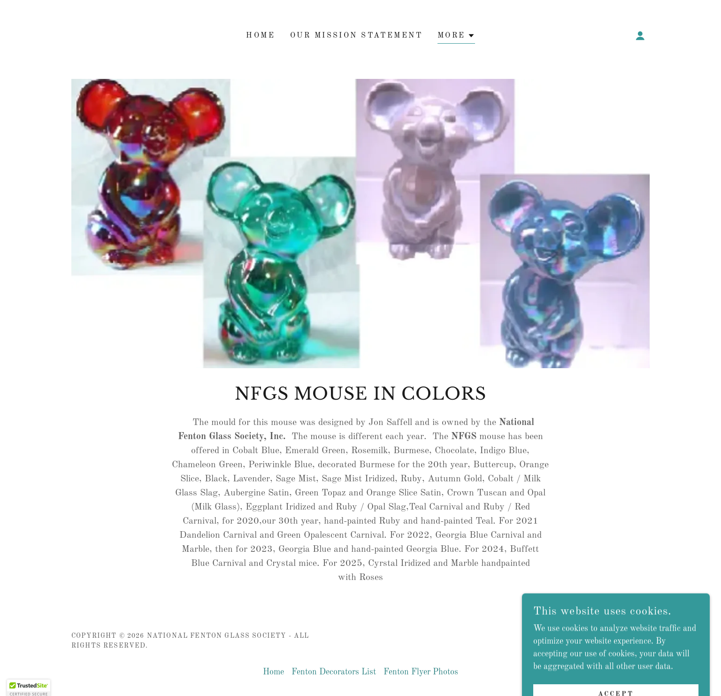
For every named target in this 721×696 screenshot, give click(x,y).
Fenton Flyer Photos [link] (421, 672)
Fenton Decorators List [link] (333, 672)
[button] (456, 37)
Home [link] (260, 35)
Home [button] (273, 672)
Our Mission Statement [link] (356, 35)
